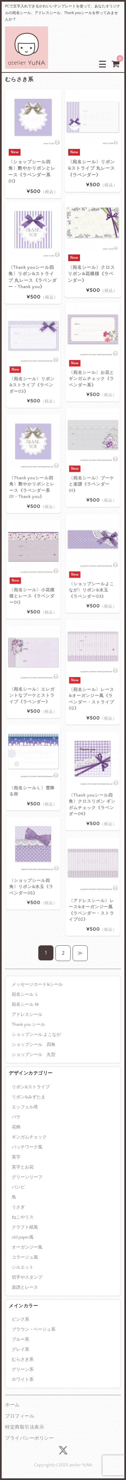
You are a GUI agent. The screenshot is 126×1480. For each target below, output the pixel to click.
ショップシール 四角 (33, 1044)
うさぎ (18, 1207)
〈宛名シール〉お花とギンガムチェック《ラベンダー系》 (92, 364)
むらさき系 (23, 1359)
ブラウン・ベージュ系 (33, 1329)
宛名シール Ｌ (25, 994)
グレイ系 (20, 1349)
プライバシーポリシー (29, 1438)
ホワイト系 (23, 1379)
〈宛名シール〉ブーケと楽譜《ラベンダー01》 (92, 470)
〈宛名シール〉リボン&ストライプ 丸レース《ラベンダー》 (91, 168)
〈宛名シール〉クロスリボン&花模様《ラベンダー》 (91, 274)
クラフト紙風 (25, 1227)
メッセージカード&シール (37, 984)
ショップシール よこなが (36, 1034)
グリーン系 (23, 1369)
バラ (16, 1117)
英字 (16, 1157)
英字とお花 (23, 1167)
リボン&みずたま (28, 1097)
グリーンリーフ (27, 1177)
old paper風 (23, 1237)
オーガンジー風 (27, 1247)
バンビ (18, 1187)
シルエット (23, 1267)
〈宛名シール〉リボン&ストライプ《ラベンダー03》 (33, 370)
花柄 (16, 1127)
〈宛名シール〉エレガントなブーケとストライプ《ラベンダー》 (33, 682)
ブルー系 (20, 1339)
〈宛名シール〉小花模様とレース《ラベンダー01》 (33, 581)
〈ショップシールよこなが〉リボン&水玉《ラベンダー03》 (92, 575)
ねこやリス (23, 1217)
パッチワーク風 (27, 1147)
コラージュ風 (25, 1257)
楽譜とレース (25, 1287)
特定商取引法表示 (24, 1427)
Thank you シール (28, 1024)
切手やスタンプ (27, 1277)
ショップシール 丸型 (33, 1054)
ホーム (12, 1405)
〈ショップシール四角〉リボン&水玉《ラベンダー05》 (32, 874)
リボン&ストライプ (31, 1087)
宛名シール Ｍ (25, 1004)
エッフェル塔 (25, 1107)
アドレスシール (27, 1014)
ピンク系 (20, 1319)
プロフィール (19, 1416)
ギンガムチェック (29, 1137)
